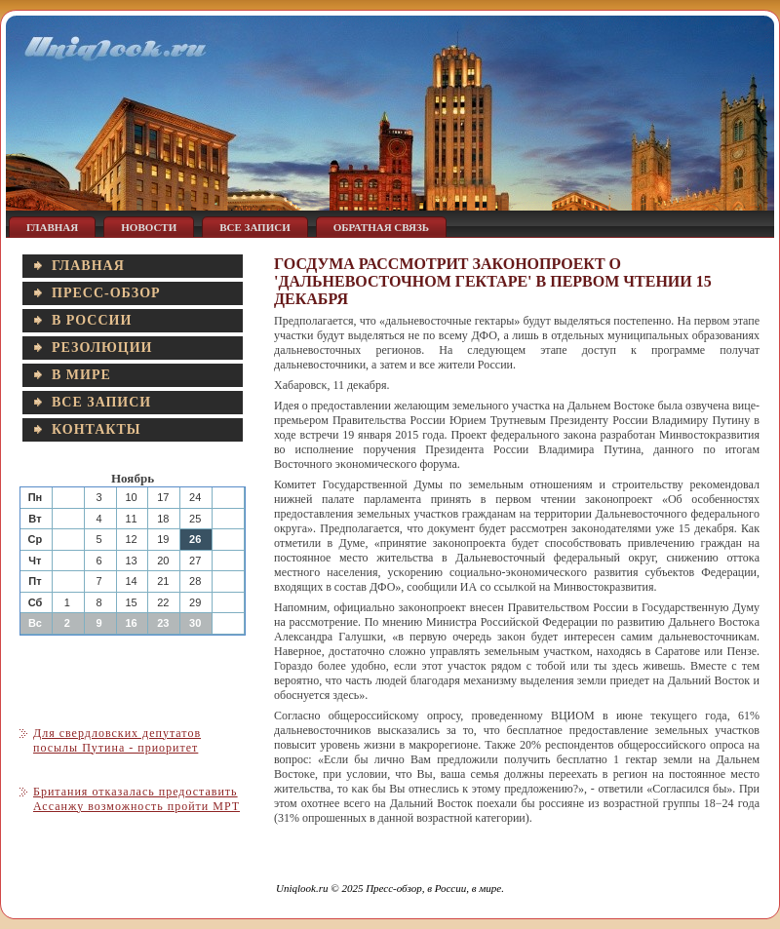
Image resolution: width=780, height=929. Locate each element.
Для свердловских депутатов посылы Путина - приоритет (117, 740)
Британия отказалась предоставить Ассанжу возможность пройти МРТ (136, 799)
